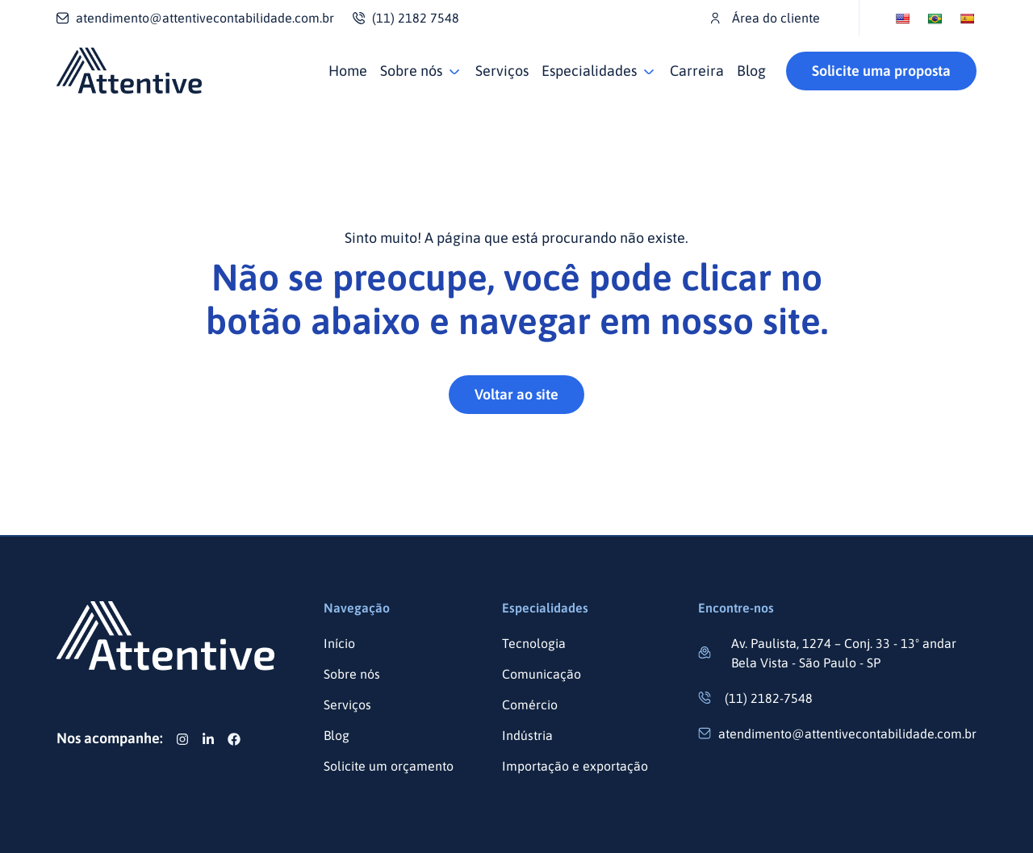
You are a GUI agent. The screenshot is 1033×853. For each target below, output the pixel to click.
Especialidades (589, 70)
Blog (751, 70)
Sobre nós (411, 70)
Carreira (697, 70)
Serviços (502, 70)
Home (347, 70)
